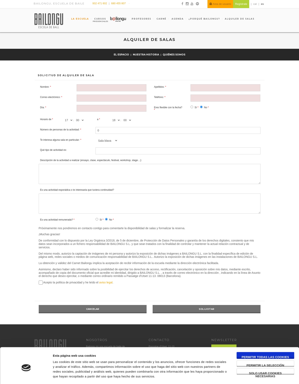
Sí (196, 107)
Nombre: (44, 86)
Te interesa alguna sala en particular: (60, 139)
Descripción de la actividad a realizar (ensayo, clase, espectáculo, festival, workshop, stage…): (91, 160)
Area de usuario (220, 3)
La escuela (79, 19)
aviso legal (106, 282)
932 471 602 (100, 3)
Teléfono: (159, 97)
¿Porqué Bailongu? (204, 19)
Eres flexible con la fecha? (168, 107)
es (262, 3)
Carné (160, 19)
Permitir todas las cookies (265, 340)
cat (255, 3)
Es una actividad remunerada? (56, 219)
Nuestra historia (146, 54)
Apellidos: (159, 86)
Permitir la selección (265, 348)
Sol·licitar (206, 309)
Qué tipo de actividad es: (53, 150)
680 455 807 (118, 3)
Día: (42, 107)
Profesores (141, 19)
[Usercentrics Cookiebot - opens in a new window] (26, 376)
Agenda (177, 19)
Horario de (45, 119)
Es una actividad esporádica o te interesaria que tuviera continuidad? (77, 189)
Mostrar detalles (216, 376)
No (205, 107)
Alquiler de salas (239, 19)
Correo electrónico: (50, 97)
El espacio (122, 54)
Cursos (98, 20)
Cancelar (92, 309)
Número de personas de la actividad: (59, 129)
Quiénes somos (174, 54)
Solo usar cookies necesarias (265, 356)
